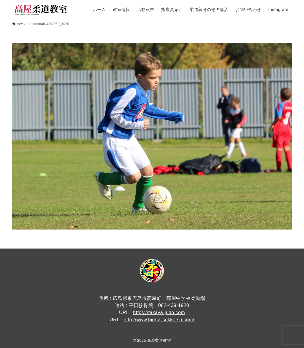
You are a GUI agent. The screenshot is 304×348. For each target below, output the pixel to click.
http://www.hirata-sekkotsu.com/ (159, 319)
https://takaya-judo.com (159, 312)
